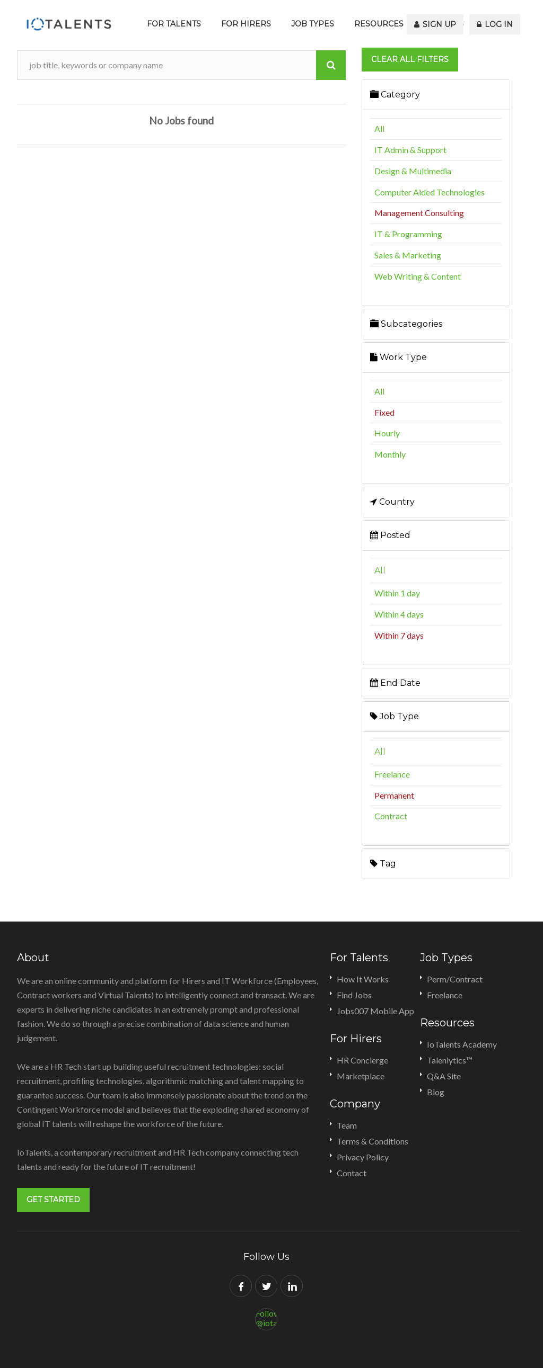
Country (392, 502)
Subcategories (406, 324)
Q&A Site (444, 1076)
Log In (495, 24)
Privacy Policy (363, 1157)
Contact (351, 1173)
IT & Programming (408, 234)
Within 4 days (399, 614)
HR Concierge (362, 1060)
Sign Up (436, 24)
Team (347, 1125)
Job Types (312, 24)
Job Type (394, 716)
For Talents (174, 24)
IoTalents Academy (462, 1044)
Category (395, 95)
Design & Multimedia (412, 171)
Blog (435, 1092)
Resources (379, 24)
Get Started (53, 1199)
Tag (383, 864)
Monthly (390, 454)
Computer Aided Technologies (429, 192)
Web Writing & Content (417, 276)
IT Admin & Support (410, 150)
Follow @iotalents (266, 1317)
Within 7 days (399, 635)
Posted (390, 535)
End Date (395, 683)
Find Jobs (354, 995)
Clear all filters (410, 59)
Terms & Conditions (372, 1141)
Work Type (398, 357)
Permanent (394, 795)
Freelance (392, 774)
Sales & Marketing (407, 255)
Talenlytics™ (449, 1060)
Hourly (387, 433)
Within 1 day (397, 593)
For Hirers (246, 24)
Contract (390, 816)
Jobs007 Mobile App (375, 1011)
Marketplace (360, 1076)
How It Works (363, 979)
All (379, 128)
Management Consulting (419, 213)
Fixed (384, 412)
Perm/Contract (455, 979)
